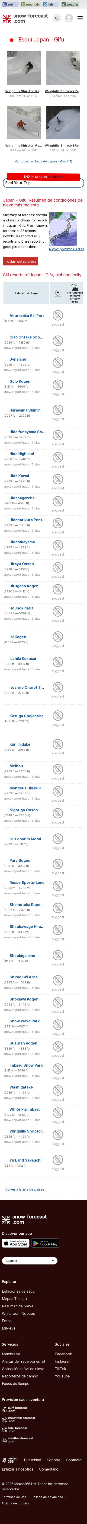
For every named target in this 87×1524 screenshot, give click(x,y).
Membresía (11, 1354)
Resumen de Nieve (17, 1306)
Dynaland (18, 359)
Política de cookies (15, 1503)
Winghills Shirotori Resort (25, 91)
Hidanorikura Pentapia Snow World (41, 520)
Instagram (63, 1361)
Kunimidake (20, 744)
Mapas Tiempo (14, 1298)
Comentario (48, 1469)
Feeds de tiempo (15, 1383)
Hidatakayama (22, 542)
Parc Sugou (20, 860)
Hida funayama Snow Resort (35, 432)
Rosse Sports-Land (27, 882)
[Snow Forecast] (25, 18)
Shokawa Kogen (24, 999)
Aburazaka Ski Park (27, 316)
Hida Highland (22, 454)
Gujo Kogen (20, 381)
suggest (58, 324)
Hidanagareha (22, 498)
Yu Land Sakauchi (25, 1160)
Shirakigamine (22, 955)
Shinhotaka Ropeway (29, 905)
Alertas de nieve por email (23, 1361)
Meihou (16, 766)
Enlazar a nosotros (17, 1469)
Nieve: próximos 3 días (66, 249)
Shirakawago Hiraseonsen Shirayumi (43, 926)
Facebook (63, 1354)
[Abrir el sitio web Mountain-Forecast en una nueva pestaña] (30, 5)
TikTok (60, 1368)
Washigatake (21, 1087)
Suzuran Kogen (23, 1043)
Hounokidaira (21, 608)
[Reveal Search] (57, 18)
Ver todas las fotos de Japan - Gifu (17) (43, 161)
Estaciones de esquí (18, 1291)
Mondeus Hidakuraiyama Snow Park (42, 788)
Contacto (74, 1460)
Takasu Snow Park (26, 1065)
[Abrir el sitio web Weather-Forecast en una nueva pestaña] (70, 5)
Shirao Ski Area (24, 977)
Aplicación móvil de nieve (23, 1368)
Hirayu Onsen (22, 564)
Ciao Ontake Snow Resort (33, 337)
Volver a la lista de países (24, 1189)
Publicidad (32, 1460)
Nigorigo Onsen (24, 810)
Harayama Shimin (25, 410)
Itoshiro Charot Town (29, 687)
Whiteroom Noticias (18, 1313)
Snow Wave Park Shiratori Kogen (39, 1021)
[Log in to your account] (69, 18)
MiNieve (9, 1328)
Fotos (7, 1320)
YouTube (62, 1376)
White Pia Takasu (25, 1109)
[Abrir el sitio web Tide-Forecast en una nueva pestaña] (50, 5)
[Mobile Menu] (80, 18)
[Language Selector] (30, 1261)
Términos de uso (14, 1497)
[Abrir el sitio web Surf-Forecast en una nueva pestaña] (10, 5)
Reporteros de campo (20, 1376)
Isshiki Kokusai (23, 658)
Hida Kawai (19, 476)
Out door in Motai (25, 839)
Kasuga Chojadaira (26, 716)
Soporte (53, 1460)
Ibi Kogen (18, 637)
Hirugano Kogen (24, 586)
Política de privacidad (47, 1497)
